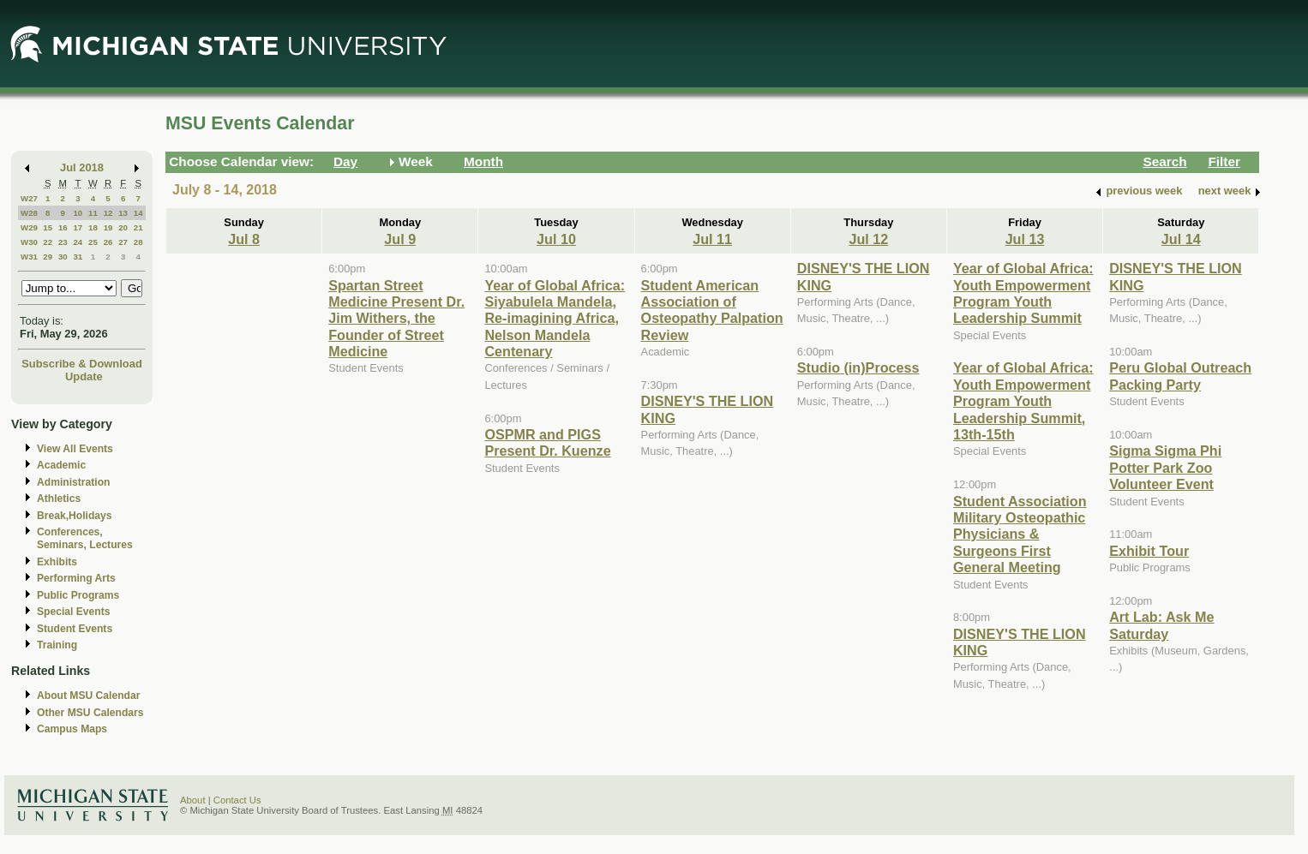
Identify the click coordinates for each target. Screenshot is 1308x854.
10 (77, 213)
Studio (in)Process (858, 367)
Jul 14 (1181, 239)
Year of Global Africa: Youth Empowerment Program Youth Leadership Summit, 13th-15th (1023, 401)
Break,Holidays (74, 516)
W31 (29, 256)
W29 (29, 227)
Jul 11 (712, 239)
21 (138, 227)
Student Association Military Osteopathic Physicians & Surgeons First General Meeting (1020, 534)
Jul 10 (556, 239)
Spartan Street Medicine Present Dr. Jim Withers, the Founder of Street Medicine (396, 319)
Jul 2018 (82, 167)
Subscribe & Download (81, 363)
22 (47, 242)
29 (47, 256)
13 (123, 213)
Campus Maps (72, 729)
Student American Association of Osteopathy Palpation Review (712, 310)
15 (47, 227)
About (193, 800)
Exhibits (57, 562)
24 (77, 242)
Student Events (74, 629)
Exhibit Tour (1149, 550)
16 (63, 227)
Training (57, 645)
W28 (29, 213)
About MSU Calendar (88, 696)
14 (138, 213)
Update (84, 376)
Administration (73, 482)
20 (123, 227)
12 (108, 213)
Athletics (59, 499)
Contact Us (237, 800)
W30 (29, 242)
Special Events (73, 612)
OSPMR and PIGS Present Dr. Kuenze (547, 442)
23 (63, 242)
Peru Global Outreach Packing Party (1180, 375)
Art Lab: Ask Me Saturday (1161, 625)
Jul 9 (400, 239)
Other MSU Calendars (90, 713)
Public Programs (78, 595)
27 (123, 242)
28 (138, 242)
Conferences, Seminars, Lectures (85, 538)
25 (93, 242)
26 (108, 242)
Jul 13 (1025, 239)
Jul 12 (868, 239)
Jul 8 (244, 239)
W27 (29, 198)
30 (63, 256)
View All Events (75, 449)
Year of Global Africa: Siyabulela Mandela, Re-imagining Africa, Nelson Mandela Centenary (554, 319)
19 (108, 227)
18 (93, 227)
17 (77, 227)
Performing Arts (76, 578)
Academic (61, 465)
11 (93, 213)
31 (77, 256)
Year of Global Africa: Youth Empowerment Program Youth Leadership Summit (1023, 292)
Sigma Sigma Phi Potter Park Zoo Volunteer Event (1165, 467)
